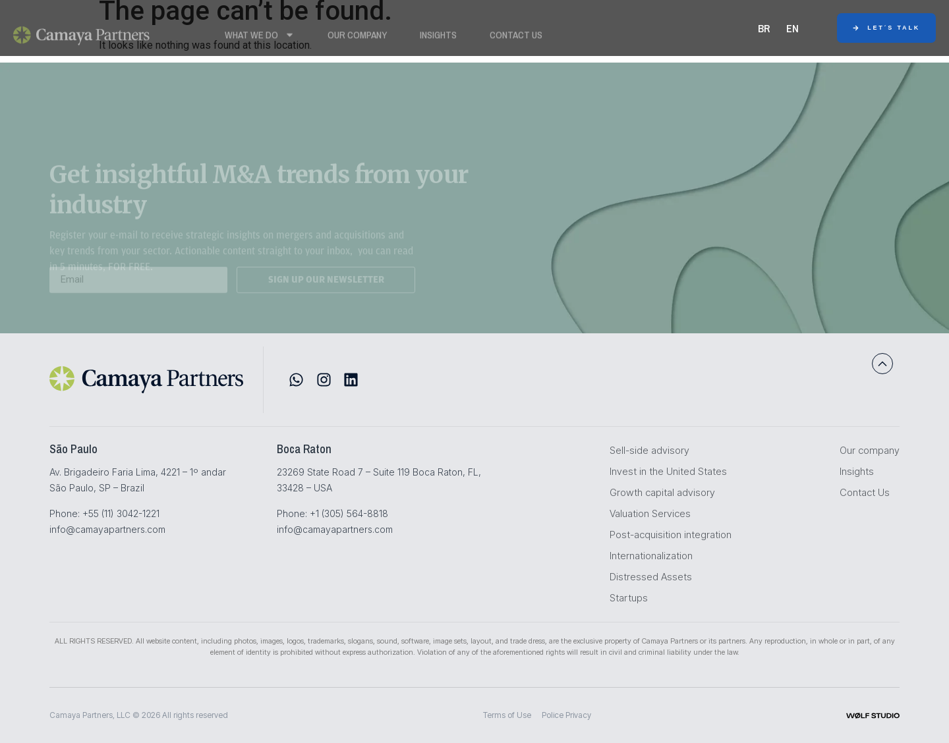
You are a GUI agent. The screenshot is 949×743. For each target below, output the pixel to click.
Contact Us (516, 37)
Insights (438, 37)
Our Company (357, 37)
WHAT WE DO (260, 37)
